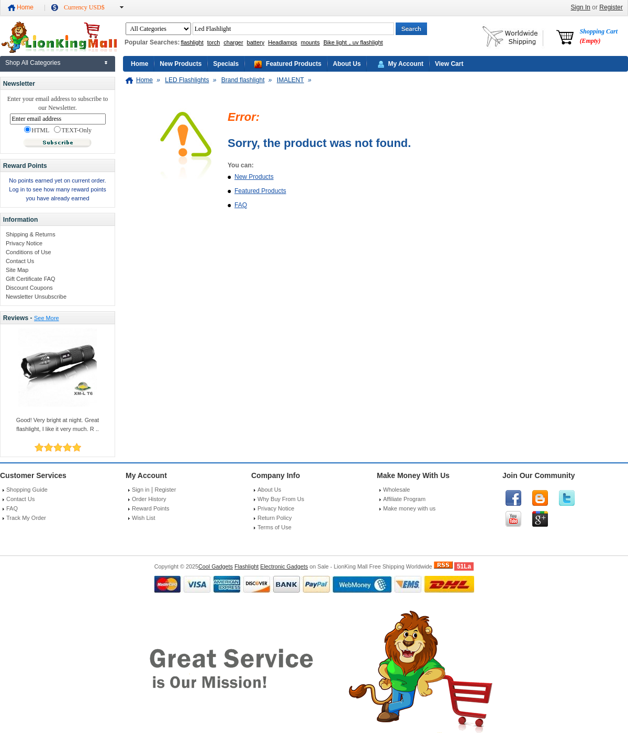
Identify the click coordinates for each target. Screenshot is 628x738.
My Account (405, 63)
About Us (347, 63)
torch (213, 42)
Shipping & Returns (30, 234)
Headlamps (282, 42)
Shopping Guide (27, 489)
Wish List (143, 518)
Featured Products (293, 63)
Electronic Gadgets (284, 566)
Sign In (580, 7)
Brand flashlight (243, 80)
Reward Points (151, 508)
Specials (226, 63)
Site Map (17, 270)
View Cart (449, 63)
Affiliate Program (404, 499)
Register (611, 7)
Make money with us (409, 508)
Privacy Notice (24, 243)
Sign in (141, 489)
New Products (180, 63)
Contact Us (20, 261)
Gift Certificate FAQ (30, 279)
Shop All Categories (32, 62)
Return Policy (274, 518)
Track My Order (26, 518)
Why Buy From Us (280, 499)
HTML (36, 130)
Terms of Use (274, 527)
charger (233, 42)
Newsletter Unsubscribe (36, 296)
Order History (149, 499)
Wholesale (396, 489)
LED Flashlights (187, 80)
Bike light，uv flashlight (353, 42)
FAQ (240, 205)
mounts (310, 42)
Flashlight (246, 566)
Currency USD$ (84, 7)
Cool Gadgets (215, 566)
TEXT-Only (73, 130)
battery (256, 42)
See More (46, 318)
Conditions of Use (28, 252)
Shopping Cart (599, 36)
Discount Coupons (29, 288)
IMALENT (290, 80)
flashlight (192, 42)
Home (25, 7)
